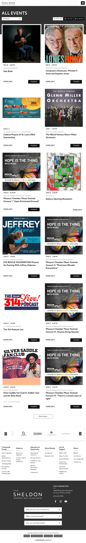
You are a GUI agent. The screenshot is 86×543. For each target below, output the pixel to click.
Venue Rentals (50, 448)
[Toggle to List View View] (68, 18)
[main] (43, 212)
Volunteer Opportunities (63, 468)
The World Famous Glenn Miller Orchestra (61, 136)
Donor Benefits (64, 459)
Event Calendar (7, 453)
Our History (77, 456)
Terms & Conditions (37, 536)
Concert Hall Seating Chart (6, 472)
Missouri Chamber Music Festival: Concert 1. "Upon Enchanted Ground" (21, 200)
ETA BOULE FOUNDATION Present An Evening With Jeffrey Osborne (21, 264)
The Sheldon (8, 3)
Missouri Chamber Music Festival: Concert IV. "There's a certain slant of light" (63, 396)
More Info (7, 82)
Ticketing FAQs (6, 464)
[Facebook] (55, 501)
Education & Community (35, 448)
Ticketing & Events (6, 448)
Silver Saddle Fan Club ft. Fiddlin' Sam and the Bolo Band (21, 394)
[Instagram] (61, 501)
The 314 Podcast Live (13, 329)
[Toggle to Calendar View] (79, 18)
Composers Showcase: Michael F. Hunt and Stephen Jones (62, 72)
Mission (76, 453)
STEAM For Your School (35, 462)
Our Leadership (78, 459)
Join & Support (62, 448)
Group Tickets (6, 461)
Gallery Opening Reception (59, 199)
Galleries (19, 448)
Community (34, 472)
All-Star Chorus (35, 458)
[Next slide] (80, 433)
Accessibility (58, 536)
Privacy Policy (48, 536)
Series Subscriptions (6, 457)
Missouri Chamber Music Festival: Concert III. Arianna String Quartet (62, 330)
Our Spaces (48, 453)
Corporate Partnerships (63, 463)
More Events (43, 416)
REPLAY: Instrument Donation (33, 467)
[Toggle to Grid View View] (58, 18)
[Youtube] (66, 501)
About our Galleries (19, 454)
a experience (43, 540)
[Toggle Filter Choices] (12, 18)
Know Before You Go (6, 468)
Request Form (49, 456)
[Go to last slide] (5, 433)
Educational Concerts (34, 454)
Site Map (26, 536)
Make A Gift (63, 453)
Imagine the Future (63, 472)
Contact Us (77, 462)
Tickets (34, 82)
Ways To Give (63, 456)
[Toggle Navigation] (83, 3)
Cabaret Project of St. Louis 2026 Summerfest (19, 136)
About (76, 448)
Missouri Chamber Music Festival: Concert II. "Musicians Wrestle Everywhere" (62, 265)
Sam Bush (8, 71)
